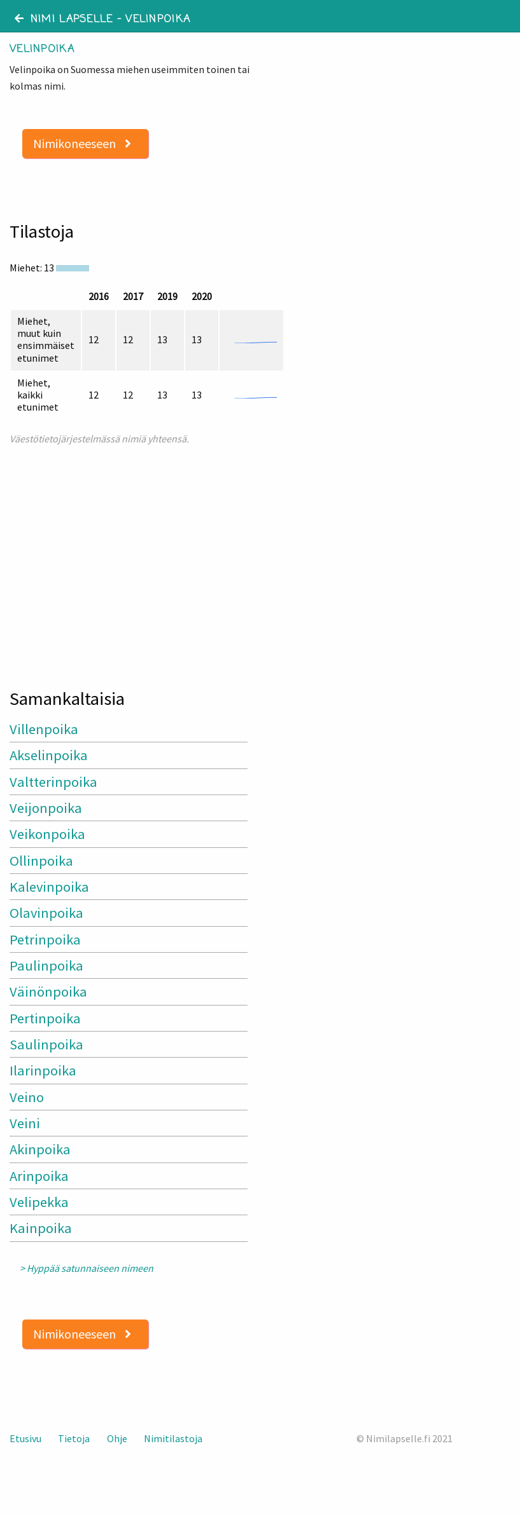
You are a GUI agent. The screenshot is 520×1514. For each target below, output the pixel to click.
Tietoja (74, 1438)
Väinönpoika (48, 991)
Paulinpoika (46, 965)
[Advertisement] (130, 561)
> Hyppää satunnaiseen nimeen (86, 1268)
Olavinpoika (46, 913)
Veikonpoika (47, 834)
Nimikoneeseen (82, 143)
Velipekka (39, 1202)
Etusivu (25, 1438)
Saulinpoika (46, 1044)
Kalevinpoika (49, 887)
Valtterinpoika (53, 782)
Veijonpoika (46, 808)
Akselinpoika (49, 755)
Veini (25, 1123)
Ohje (117, 1438)
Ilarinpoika (43, 1070)
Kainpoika (41, 1228)
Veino (27, 1097)
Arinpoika (39, 1176)
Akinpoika (40, 1149)
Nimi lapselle (64, 19)
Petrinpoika (45, 939)
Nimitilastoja (173, 1438)
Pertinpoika (45, 1018)
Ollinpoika (41, 861)
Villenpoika (44, 729)
